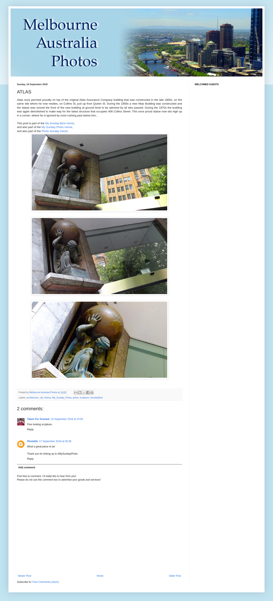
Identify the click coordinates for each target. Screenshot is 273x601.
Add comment (26, 467)
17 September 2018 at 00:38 (55, 441)
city (41, 397)
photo (76, 397)
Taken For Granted (38, 419)
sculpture (84, 397)
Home (100, 575)
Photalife (32, 441)
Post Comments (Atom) (45, 582)
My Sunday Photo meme (57, 127)
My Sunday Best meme (59, 123)
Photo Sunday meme (55, 131)
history (47, 397)
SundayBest (96, 397)
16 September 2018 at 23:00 (67, 419)
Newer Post (24, 575)
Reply (30, 429)
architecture (33, 397)
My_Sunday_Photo (62, 397)
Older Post (175, 575)
